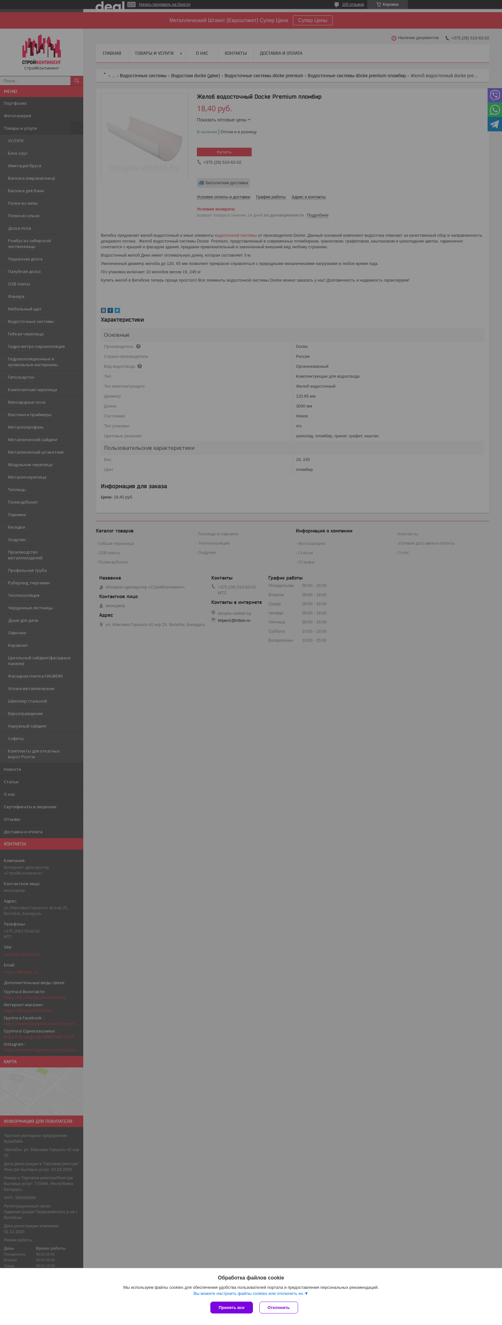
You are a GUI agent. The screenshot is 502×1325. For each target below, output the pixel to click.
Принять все (232, 1307)
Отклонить (279, 1307)
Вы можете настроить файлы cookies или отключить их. (248, 1293)
